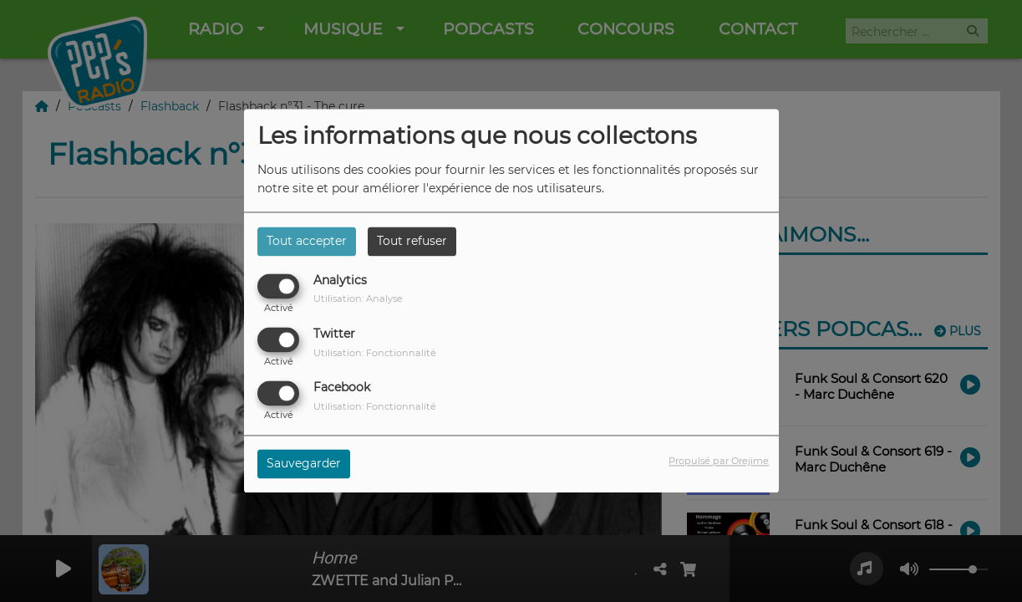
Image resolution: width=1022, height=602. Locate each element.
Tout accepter (307, 240)
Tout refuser (412, 240)
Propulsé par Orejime (719, 461)
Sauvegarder (304, 464)
